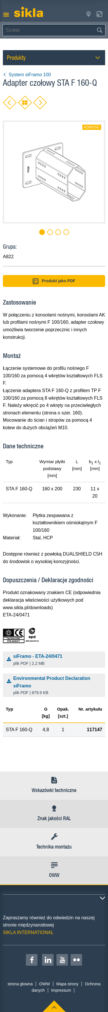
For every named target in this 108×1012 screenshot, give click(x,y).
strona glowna (20, 984)
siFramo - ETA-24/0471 (55, 660)
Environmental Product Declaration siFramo (55, 686)
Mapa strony (67, 984)
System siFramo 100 (27, 74)
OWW (44, 984)
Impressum (61, 990)
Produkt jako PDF (54, 281)
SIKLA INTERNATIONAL (28, 932)
